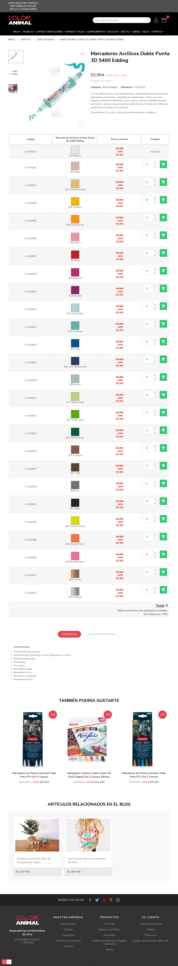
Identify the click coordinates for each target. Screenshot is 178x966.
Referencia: (127, 87)
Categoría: (96, 87)
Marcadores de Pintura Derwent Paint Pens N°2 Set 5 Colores (144, 775)
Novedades (110, 935)
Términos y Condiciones (68, 940)
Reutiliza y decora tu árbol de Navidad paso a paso (33, 860)
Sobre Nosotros (68, 923)
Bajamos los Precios (109, 929)
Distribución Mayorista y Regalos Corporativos (110, 942)
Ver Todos (109, 923)
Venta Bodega (109, 87)
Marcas (109, 949)
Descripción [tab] (69, 634)
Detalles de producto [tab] (102, 634)
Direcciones (151, 935)
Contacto (68, 946)
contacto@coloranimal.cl (27, 939)
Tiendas (68, 929)
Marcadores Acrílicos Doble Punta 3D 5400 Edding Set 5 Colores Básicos (89, 775)
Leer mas (23, 871)
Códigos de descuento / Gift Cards (151, 940)
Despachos (68, 935)
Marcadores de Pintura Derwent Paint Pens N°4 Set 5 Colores (34, 775)
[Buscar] (122, 20)
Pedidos (151, 929)
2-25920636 (27, 942)
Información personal (151, 923)
